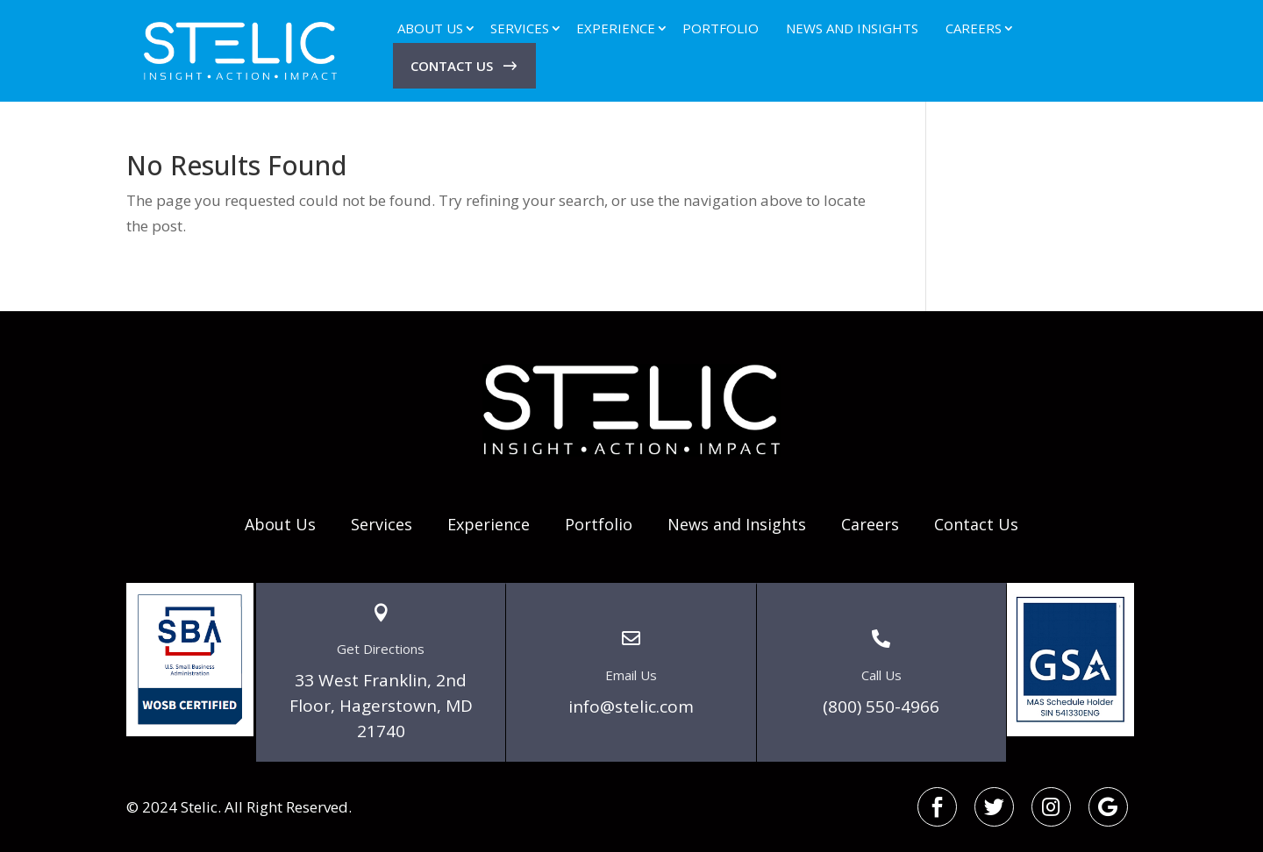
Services (519, 28)
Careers (973, 28)
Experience (615, 28)
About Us (430, 28)
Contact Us (451, 66)
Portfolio (720, 28)
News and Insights (852, 28)
